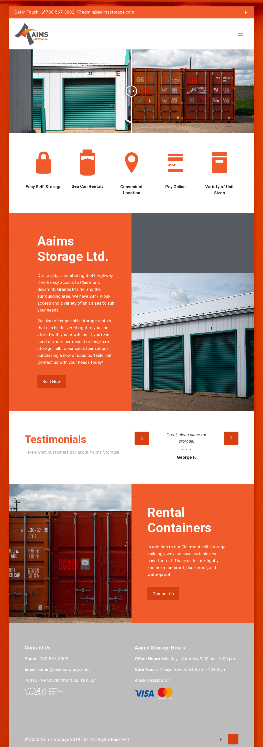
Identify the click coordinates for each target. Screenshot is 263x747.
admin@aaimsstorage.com (63, 698)
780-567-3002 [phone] (60, 12)
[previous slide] (142, 467)
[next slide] (231, 467)
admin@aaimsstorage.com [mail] (108, 12)
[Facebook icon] (246, 12)
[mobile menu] (240, 33)
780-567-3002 (54, 687)
